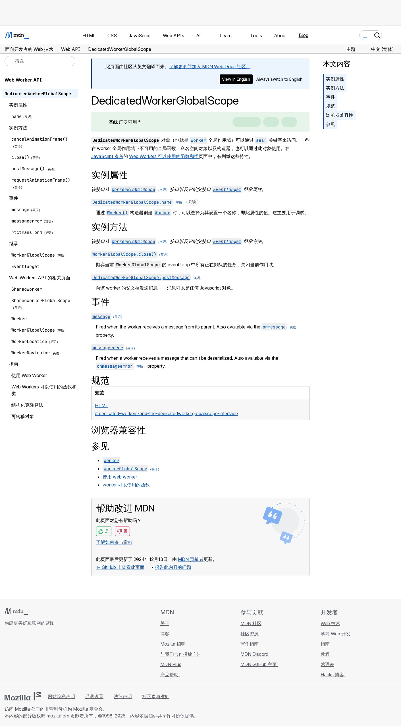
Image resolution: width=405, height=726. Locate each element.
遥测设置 (94, 696)
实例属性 (335, 79)
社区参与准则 (155, 696)
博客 (164, 633)
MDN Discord (254, 654)
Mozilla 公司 (27, 709)
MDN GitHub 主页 (259, 664)
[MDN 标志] (16, 611)
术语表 (327, 664)
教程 (325, 654)
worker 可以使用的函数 (126, 485)
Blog (303, 35)
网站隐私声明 (61, 696)
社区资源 (249, 633)
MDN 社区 (250, 623)
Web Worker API (23, 80)
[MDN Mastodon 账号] (38, 656)
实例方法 (335, 88)
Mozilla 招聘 (173, 644)
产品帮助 (170, 674)
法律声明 (123, 696)
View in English (236, 79)
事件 (330, 97)
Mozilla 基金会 (88, 709)
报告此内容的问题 (173, 567)
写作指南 (249, 644)
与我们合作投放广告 (180, 654)
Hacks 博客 (333, 674)
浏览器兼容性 (339, 115)
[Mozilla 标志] (23, 696)
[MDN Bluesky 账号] (18, 656)
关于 (164, 623)
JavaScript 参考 (107, 156)
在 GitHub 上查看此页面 (120, 567)
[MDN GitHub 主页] (8, 656)
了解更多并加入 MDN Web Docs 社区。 (209, 66)
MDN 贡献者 (190, 559)
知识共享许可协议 (166, 716)
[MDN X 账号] (28, 656)
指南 (325, 644)
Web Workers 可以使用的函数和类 (164, 156)
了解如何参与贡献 (114, 542)
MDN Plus (170, 664)
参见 (330, 124)
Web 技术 (330, 623)
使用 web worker (120, 477)
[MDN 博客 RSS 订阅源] (48, 656)
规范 (330, 106)
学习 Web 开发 (335, 633)
